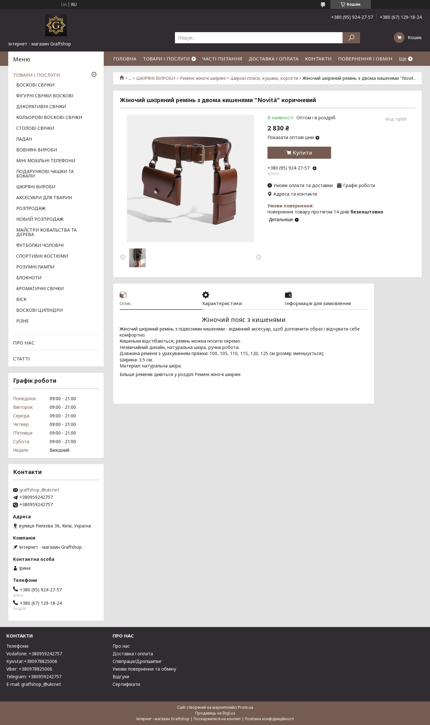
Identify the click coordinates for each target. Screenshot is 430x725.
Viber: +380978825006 (29, 669)
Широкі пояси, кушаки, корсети (264, 78)
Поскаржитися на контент (217, 719)
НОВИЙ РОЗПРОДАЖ (40, 219)
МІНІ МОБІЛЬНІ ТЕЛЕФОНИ (45, 161)
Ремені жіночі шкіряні (202, 78)
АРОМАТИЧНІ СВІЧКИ (40, 288)
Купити (302, 152)
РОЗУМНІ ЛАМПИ (35, 267)
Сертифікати (126, 684)
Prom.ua (245, 707)
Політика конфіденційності (269, 719)
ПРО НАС (24, 342)
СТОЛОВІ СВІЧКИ (35, 128)
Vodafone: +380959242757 (34, 654)
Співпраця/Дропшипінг (137, 661)
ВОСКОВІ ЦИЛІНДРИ (39, 310)
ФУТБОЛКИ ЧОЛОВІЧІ (40, 245)
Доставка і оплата (133, 654)
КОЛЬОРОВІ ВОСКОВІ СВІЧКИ (49, 117)
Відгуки (121, 676)
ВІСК (21, 299)
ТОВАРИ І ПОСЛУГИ (166, 58)
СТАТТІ (21, 358)
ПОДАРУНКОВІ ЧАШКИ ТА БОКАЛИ (45, 174)
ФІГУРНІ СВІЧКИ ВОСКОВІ (44, 96)
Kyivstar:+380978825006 (31, 661)
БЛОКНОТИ (28, 278)
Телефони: (17, 646)
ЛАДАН (24, 139)
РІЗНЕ (22, 321)
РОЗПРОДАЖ (30, 208)
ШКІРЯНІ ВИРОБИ (155, 78)
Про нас (121, 646)
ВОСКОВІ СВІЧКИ (35, 85)
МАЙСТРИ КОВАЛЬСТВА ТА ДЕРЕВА (46, 232)
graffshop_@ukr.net (39, 490)
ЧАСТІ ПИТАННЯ (222, 58)
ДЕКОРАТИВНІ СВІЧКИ (41, 106)
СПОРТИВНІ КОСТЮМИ (42, 256)
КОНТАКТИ (318, 58)
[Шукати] (351, 37)
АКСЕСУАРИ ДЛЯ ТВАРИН (44, 197)
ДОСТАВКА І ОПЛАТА (274, 58)
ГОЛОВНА (124, 58)
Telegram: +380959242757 (33, 676)
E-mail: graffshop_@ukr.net (33, 684)
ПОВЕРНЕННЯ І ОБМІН (365, 58)
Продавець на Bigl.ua (215, 713)
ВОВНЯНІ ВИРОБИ (36, 150)
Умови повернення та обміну (144, 669)
